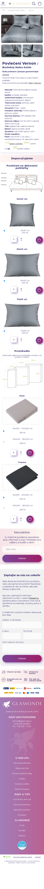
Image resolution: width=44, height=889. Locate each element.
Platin (30, 83)
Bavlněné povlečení (22, 810)
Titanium (37, 83)
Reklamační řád (22, 768)
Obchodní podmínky (22, 763)
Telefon (27, 631)
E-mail (5, 631)
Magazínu (34, 598)
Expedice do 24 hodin (14, 680)
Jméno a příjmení (11, 620)
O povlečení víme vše (22, 799)
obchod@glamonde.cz (22, 721)
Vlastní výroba (14, 672)
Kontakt (22, 830)
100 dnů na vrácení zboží (35, 680)
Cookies (22, 779)
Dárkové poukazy (22, 789)
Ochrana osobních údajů (22, 773)
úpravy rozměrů (16, 144)
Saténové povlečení (22, 805)
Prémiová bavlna (33, 672)
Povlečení (22, 815)
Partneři (22, 836)
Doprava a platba (22, 784)
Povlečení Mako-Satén (16, 10)
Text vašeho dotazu (13, 642)
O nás (22, 825)
